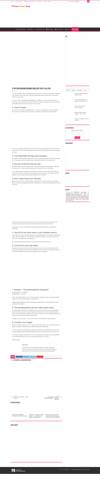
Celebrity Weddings (21, 29)
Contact (49, 1)
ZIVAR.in (24, 349)
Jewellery (75, 29)
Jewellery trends (26, 360)
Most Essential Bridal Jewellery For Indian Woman (19, 415)
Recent (68, 90)
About (44, 1)
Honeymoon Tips (40, 29)
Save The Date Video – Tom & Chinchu (22, 397)
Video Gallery (59, 29)
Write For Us (32, 1)
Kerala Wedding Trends (77, 469)
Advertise (26, 1)
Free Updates (39, 1)
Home (12, 1)
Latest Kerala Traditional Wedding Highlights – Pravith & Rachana (51, 397)
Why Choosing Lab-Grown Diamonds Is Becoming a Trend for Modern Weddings (52, 416)
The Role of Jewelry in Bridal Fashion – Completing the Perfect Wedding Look (36, 416)
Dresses (67, 29)
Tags (85, 90)
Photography (49, 29)
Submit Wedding (18, 1)
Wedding (30, 29)
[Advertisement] (59, 15)
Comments (79, 90)
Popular (73, 90)
